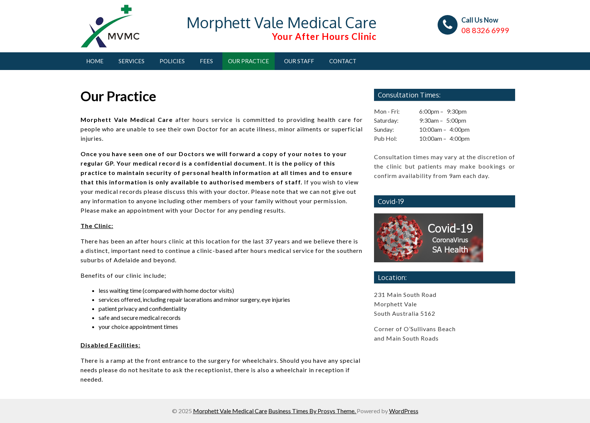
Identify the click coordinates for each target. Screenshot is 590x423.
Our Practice (248, 61)
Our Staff (299, 61)
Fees (206, 61)
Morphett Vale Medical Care (282, 22)
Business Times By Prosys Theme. (312, 410)
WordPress (403, 410)
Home (94, 61)
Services (131, 61)
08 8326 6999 (485, 30)
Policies (172, 61)
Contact (342, 61)
